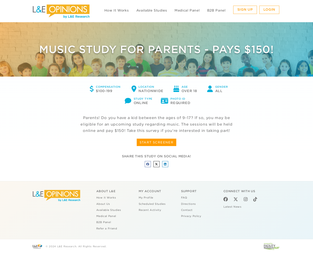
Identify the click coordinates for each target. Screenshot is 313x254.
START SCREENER (157, 142)
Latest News (232, 206)
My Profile (146, 197)
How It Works (116, 10)
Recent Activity (150, 210)
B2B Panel (216, 10)
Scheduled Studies (152, 203)
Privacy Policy (191, 216)
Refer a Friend (106, 228)
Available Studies (151, 10)
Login (269, 10)
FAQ (184, 197)
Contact (187, 210)
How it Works (106, 197)
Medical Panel (187, 10)
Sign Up (245, 10)
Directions (188, 203)
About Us (103, 203)
